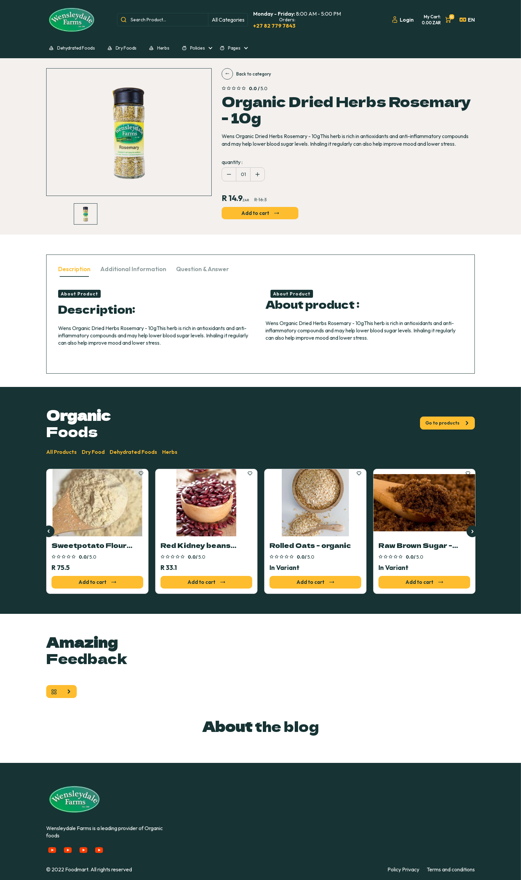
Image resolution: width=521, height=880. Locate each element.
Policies (193, 48)
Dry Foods (122, 48)
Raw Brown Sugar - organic (415, 546)
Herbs (159, 48)
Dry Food (93, 451)
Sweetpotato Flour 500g (89, 546)
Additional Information (133, 269)
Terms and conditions (451, 869)
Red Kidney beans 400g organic (195, 546)
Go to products (447, 423)
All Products (61, 451)
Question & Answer (202, 269)
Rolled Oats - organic (310, 546)
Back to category (246, 74)
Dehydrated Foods (72, 48)
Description (74, 269)
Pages (230, 48)
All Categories (228, 19)
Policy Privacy (403, 869)
